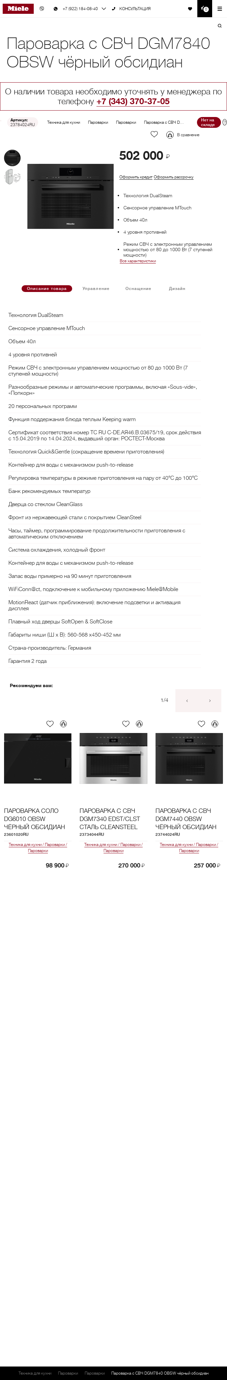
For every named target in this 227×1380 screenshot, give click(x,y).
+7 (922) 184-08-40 (80, 8)
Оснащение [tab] (138, 288)
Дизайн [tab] (177, 288)
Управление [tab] (96, 288)
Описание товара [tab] (47, 288)
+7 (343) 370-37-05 (133, 101)
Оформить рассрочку (174, 177)
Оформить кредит (135, 177)
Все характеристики (138, 261)
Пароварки (98, 122)
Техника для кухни (63, 122)
